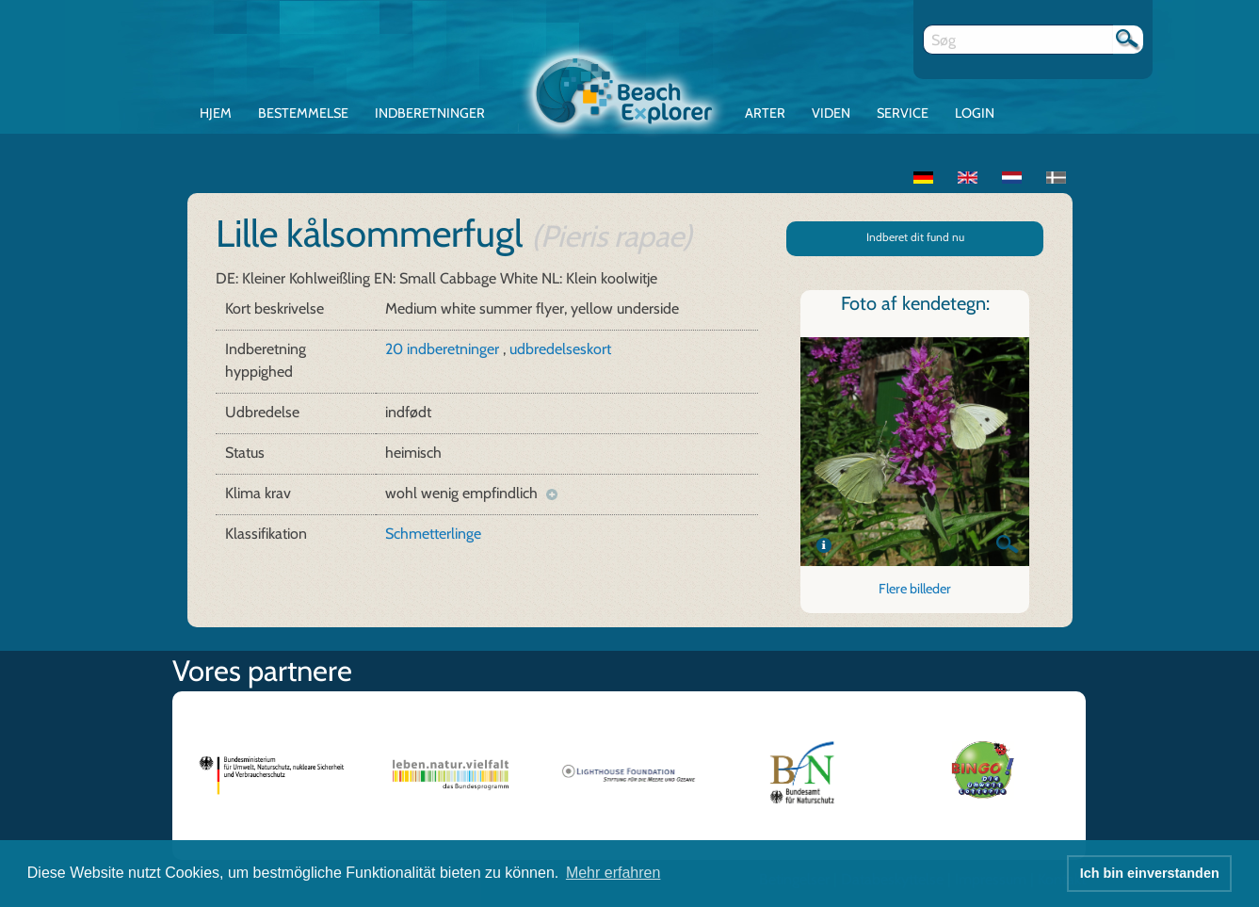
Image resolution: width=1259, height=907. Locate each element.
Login (974, 113)
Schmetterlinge (433, 534)
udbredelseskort (560, 349)
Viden (831, 113)
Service (902, 113)
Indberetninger (430, 113)
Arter (765, 113)
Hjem (216, 113)
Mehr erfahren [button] (613, 873)
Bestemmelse (303, 113)
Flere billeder (915, 588)
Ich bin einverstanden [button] (1149, 873)
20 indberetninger (444, 349)
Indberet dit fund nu (915, 237)
